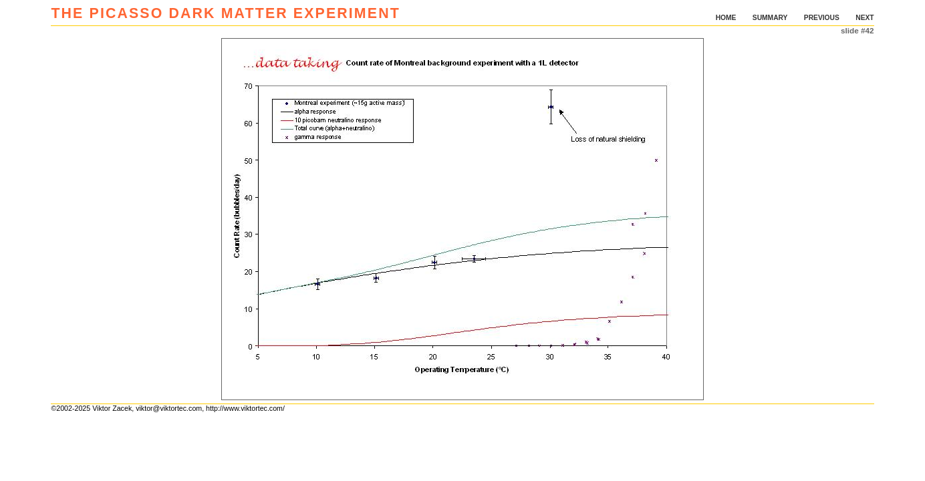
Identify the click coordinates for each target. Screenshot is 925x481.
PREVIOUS (821, 17)
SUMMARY (770, 17)
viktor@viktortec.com (169, 408)
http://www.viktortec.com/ (245, 408)
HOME (726, 17)
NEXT (864, 17)
